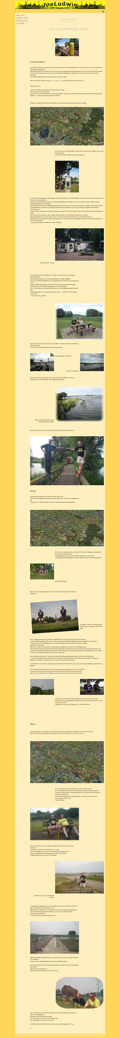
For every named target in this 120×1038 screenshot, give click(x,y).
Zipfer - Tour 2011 (20, 15)
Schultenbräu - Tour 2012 (22, 18)
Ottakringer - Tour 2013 (21, 20)
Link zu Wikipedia (55, 80)
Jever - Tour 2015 (20, 23)
